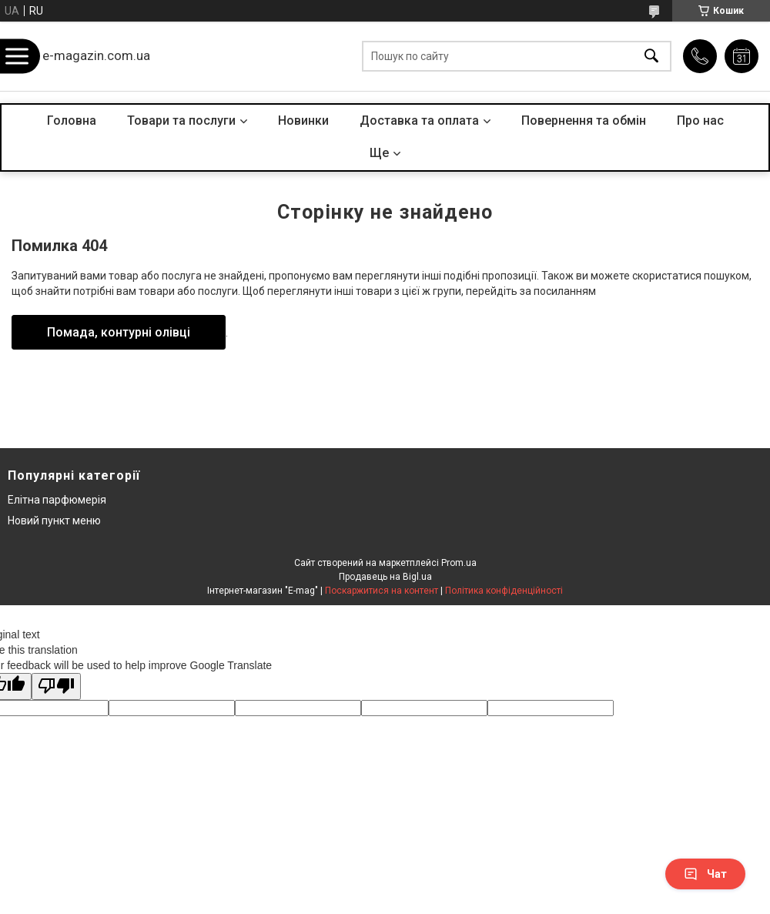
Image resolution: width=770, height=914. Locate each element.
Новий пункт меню (54, 520)
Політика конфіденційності (504, 590)
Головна (71, 120)
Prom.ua (459, 562)
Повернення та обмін (583, 120)
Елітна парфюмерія (57, 500)
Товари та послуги (181, 120)
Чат (705, 874)
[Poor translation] (56, 686)
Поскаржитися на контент (381, 590)
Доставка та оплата (419, 120)
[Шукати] (651, 56)
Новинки (303, 120)
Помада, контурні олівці (118, 332)
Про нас (700, 120)
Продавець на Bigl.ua (385, 576)
